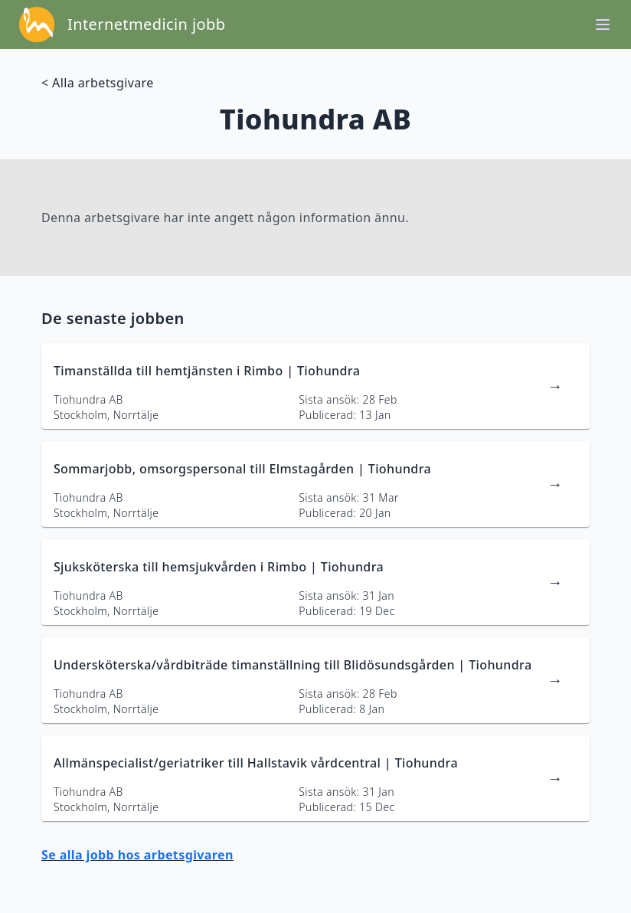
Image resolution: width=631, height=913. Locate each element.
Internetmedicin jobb (146, 24)
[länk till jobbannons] (315, 386)
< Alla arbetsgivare (97, 82)
